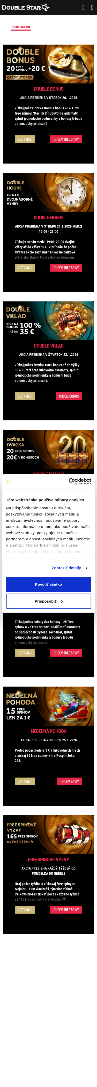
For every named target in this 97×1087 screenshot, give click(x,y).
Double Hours (48, 217)
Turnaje (75, 27)
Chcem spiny (70, 781)
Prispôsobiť (49, 601)
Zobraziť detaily (66, 568)
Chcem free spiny (66, 139)
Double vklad (48, 346)
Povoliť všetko (48, 584)
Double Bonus (48, 89)
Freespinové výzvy (48, 859)
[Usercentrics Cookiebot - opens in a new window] (69, 481)
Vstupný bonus (49, 27)
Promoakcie (21, 27)
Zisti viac (25, 139)
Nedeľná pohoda (48, 731)
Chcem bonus (69, 396)
